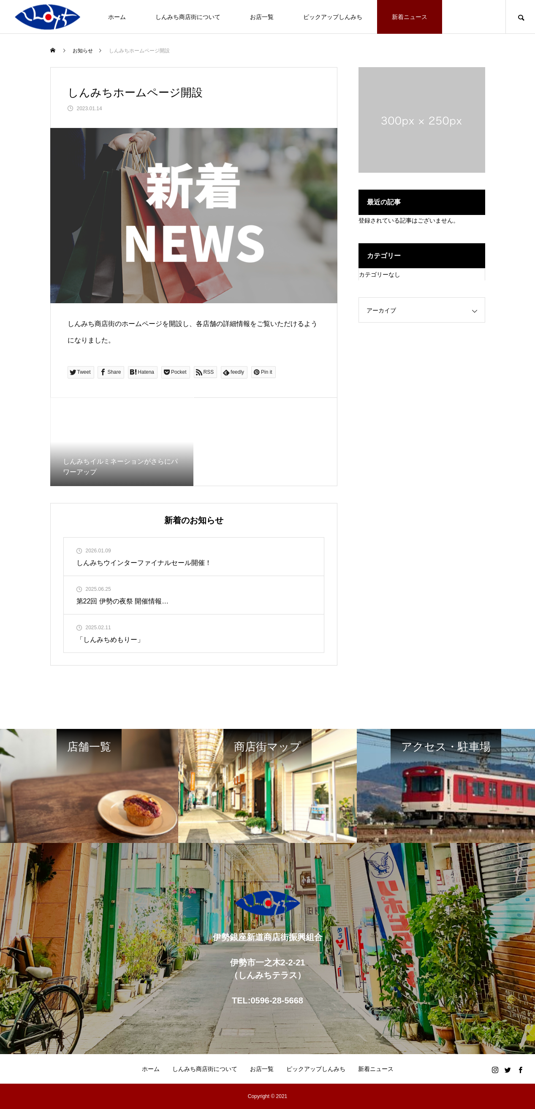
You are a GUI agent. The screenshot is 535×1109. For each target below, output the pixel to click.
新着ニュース (409, 17)
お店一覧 (262, 17)
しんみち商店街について (187, 17)
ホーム (117, 17)
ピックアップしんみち (332, 17)
